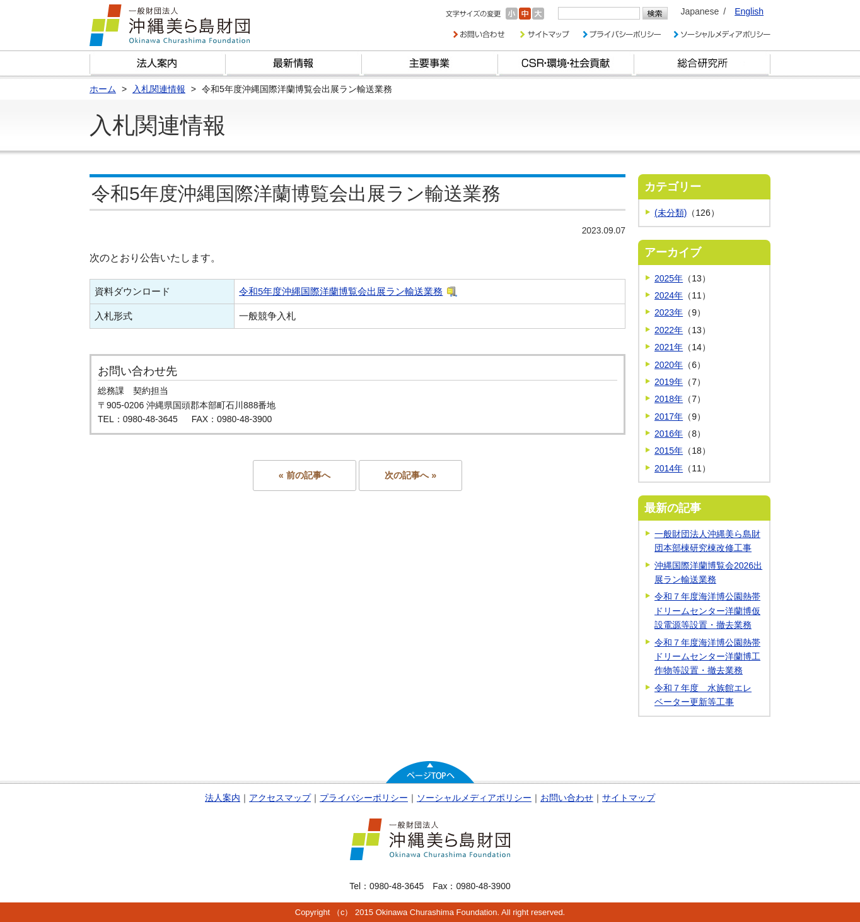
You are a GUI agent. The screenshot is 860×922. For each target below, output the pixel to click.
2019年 (668, 382)
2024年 (668, 295)
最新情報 (294, 63)
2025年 (668, 278)
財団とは (158, 63)
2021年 (668, 347)
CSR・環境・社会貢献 (566, 63)
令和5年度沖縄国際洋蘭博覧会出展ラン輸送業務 (341, 291)
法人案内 (222, 798)
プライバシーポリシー (364, 798)
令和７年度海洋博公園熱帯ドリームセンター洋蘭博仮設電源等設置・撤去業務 (707, 610)
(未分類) (670, 213)
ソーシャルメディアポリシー (474, 798)
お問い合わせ (566, 798)
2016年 (668, 433)
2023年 (668, 312)
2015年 (668, 451)
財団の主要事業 (430, 63)
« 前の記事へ (304, 475)
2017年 (668, 416)
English (749, 11)
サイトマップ (628, 798)
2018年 (668, 399)
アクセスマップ (280, 798)
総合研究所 (702, 63)
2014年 (668, 468)
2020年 (668, 365)
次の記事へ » (410, 475)
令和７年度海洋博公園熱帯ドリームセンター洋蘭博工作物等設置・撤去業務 (707, 656)
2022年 (668, 330)
